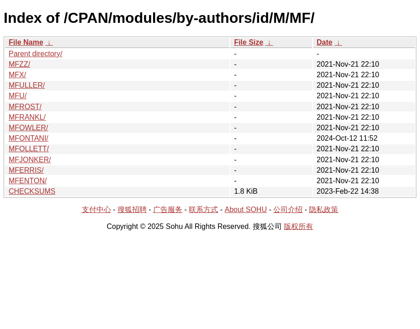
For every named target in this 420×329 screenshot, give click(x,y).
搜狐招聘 (132, 209)
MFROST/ (25, 107)
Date (325, 42)
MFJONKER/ (30, 160)
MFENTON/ (28, 181)
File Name (26, 42)
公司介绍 (288, 209)
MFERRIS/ (26, 170)
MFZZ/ (19, 64)
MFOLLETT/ (29, 149)
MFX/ (17, 75)
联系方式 (203, 209)
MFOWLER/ (28, 128)
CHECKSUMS (32, 191)
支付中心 (96, 209)
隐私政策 (323, 209)
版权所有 (298, 226)
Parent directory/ (35, 54)
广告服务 (167, 209)
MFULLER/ (27, 85)
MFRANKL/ (27, 117)
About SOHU (245, 209)
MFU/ (18, 96)
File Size (248, 42)
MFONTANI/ (28, 138)
